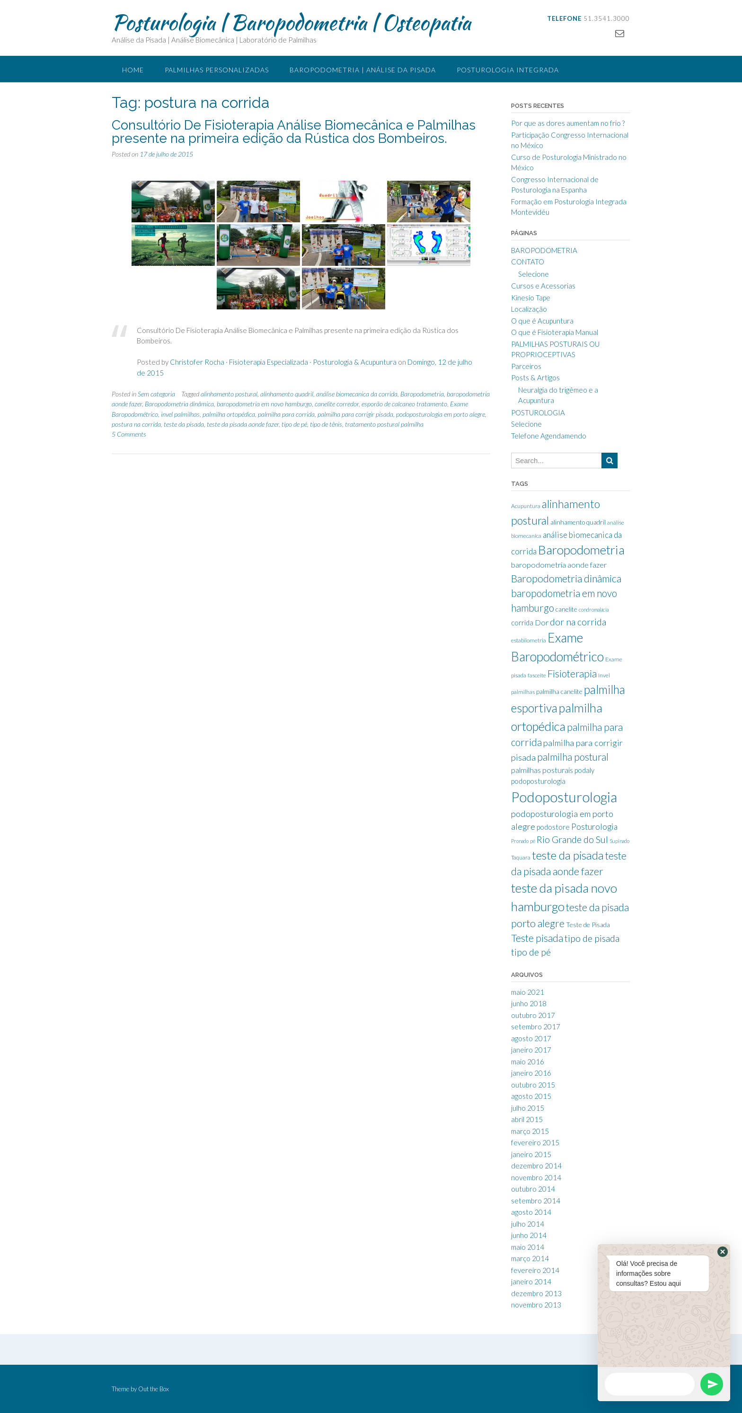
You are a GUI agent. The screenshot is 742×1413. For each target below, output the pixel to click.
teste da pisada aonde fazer (243, 424)
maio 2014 (527, 1247)
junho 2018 (529, 1003)
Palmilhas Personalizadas (217, 70)
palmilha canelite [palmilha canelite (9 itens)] (559, 691)
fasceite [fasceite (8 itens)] (537, 675)
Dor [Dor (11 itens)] (541, 622)
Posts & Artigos (535, 377)
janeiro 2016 (531, 1073)
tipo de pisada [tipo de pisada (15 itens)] (592, 938)
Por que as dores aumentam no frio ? (568, 123)
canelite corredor (337, 404)
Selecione (533, 274)
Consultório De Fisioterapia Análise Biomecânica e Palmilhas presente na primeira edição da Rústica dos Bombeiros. (294, 131)
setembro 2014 (535, 1200)
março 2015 (530, 1131)
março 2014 (530, 1258)
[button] (722, 1251)
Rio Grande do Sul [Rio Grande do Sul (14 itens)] (572, 839)
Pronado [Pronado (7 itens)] (520, 841)
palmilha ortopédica (229, 414)
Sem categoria (156, 394)
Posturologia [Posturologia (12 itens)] (594, 827)
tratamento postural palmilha (384, 424)
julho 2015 (527, 1108)
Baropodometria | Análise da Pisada (363, 70)
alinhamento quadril (286, 394)
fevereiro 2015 (535, 1142)
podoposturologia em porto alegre (440, 414)
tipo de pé (294, 424)
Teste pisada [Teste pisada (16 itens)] (537, 938)
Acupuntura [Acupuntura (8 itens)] (525, 505)
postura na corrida (136, 424)
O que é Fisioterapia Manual (554, 332)
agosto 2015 (531, 1096)
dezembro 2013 (536, 1293)
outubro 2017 (533, 1015)
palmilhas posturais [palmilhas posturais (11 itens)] (542, 769)
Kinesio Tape (530, 297)
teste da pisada (184, 424)
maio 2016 (527, 1061)
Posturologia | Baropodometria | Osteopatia (291, 22)
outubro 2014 (533, 1189)
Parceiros (526, 366)
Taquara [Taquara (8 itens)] (520, 857)
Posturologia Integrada (508, 70)
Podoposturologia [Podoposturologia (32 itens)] (564, 797)
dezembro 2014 (536, 1165)
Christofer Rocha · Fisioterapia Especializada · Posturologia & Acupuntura (283, 362)
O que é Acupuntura (542, 320)
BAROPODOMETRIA (544, 250)
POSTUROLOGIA (538, 412)
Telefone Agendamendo (548, 435)
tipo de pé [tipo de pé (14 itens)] (531, 952)
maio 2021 (527, 992)
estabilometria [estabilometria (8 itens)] (528, 640)
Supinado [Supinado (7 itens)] (619, 841)
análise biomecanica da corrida (357, 394)
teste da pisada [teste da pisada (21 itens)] (568, 855)
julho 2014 (527, 1224)
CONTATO (527, 261)
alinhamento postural (229, 394)
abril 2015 (527, 1119)
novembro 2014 (536, 1177)
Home (133, 70)
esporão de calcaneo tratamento (404, 404)
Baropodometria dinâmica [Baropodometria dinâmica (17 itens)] (566, 578)
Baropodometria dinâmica (179, 404)
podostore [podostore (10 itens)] (553, 827)
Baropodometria (422, 394)
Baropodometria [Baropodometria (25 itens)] (581, 549)
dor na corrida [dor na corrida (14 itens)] (578, 621)
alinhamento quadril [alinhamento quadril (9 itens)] (578, 522)
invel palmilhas (180, 414)
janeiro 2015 (531, 1154)
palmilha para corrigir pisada (355, 414)
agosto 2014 (531, 1212)
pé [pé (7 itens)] (532, 841)
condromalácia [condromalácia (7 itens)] (594, 609)
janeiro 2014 (531, 1281)
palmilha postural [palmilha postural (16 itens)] (573, 757)
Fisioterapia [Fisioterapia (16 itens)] (572, 673)
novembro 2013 (536, 1304)
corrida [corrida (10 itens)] (522, 622)
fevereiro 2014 (535, 1270)
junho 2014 (529, 1235)
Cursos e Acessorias (543, 285)
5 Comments (129, 434)
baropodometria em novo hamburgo (264, 404)
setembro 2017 (535, 1026)
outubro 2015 (533, 1084)
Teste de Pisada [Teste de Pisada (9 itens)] (588, 925)
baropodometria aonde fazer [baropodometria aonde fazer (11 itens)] (559, 564)
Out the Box (153, 1389)
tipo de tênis (326, 424)
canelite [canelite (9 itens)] (566, 609)
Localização (529, 309)
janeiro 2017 (531, 1049)
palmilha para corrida (286, 414)
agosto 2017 (531, 1038)
